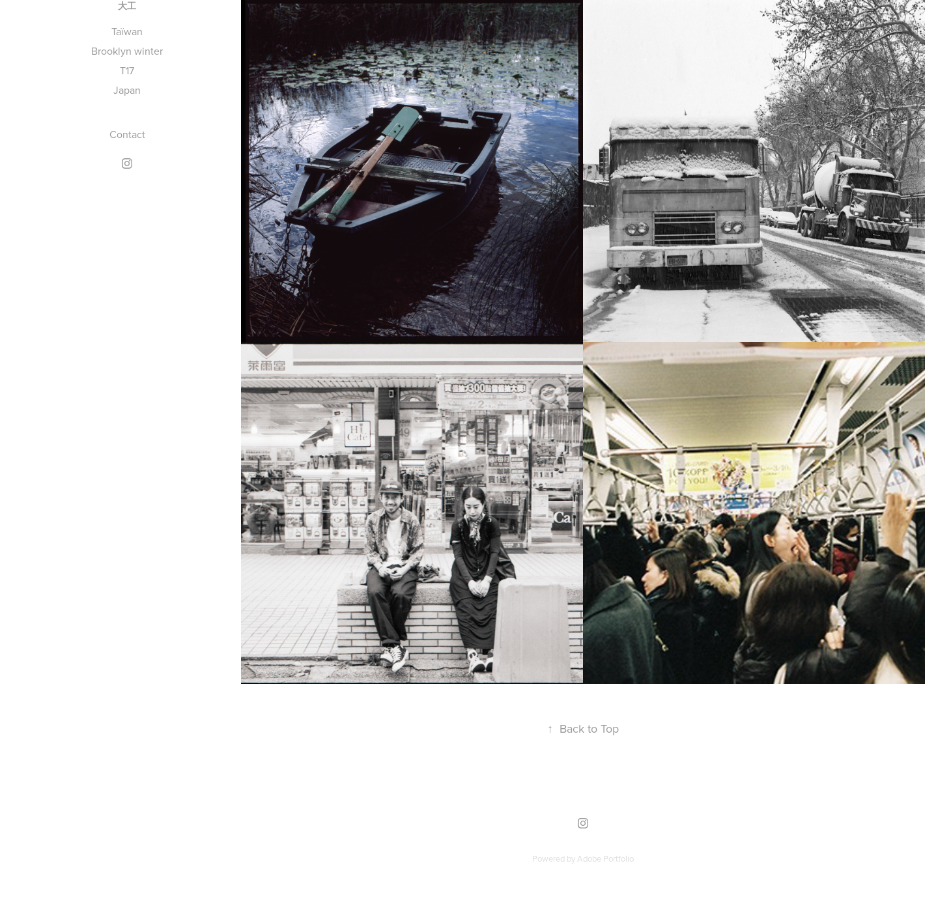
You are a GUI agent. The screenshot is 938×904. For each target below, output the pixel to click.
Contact (127, 134)
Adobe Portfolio (605, 858)
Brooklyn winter (127, 51)
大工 (127, 6)
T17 (127, 70)
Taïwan (127, 31)
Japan (127, 90)
